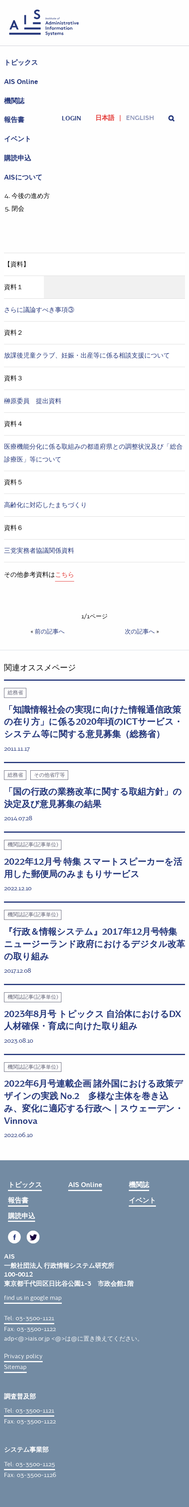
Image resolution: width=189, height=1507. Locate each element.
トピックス (21, 62)
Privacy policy (23, 1356)
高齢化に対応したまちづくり (45, 505)
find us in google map (33, 1297)
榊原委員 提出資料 (32, 401)
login (71, 118)
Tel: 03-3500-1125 (29, 1464)
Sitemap (15, 1367)
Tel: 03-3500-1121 (29, 1318)
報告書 (14, 120)
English (140, 118)
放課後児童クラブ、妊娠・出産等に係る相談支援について (87, 355)
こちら (64, 574)
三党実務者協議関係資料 (39, 550)
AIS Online (21, 82)
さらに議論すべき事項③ (39, 310)
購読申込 (17, 158)
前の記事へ (50, 631)
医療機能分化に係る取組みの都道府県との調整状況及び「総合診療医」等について (93, 453)
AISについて (23, 177)
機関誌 (14, 101)
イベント (17, 139)
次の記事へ (140, 631)
